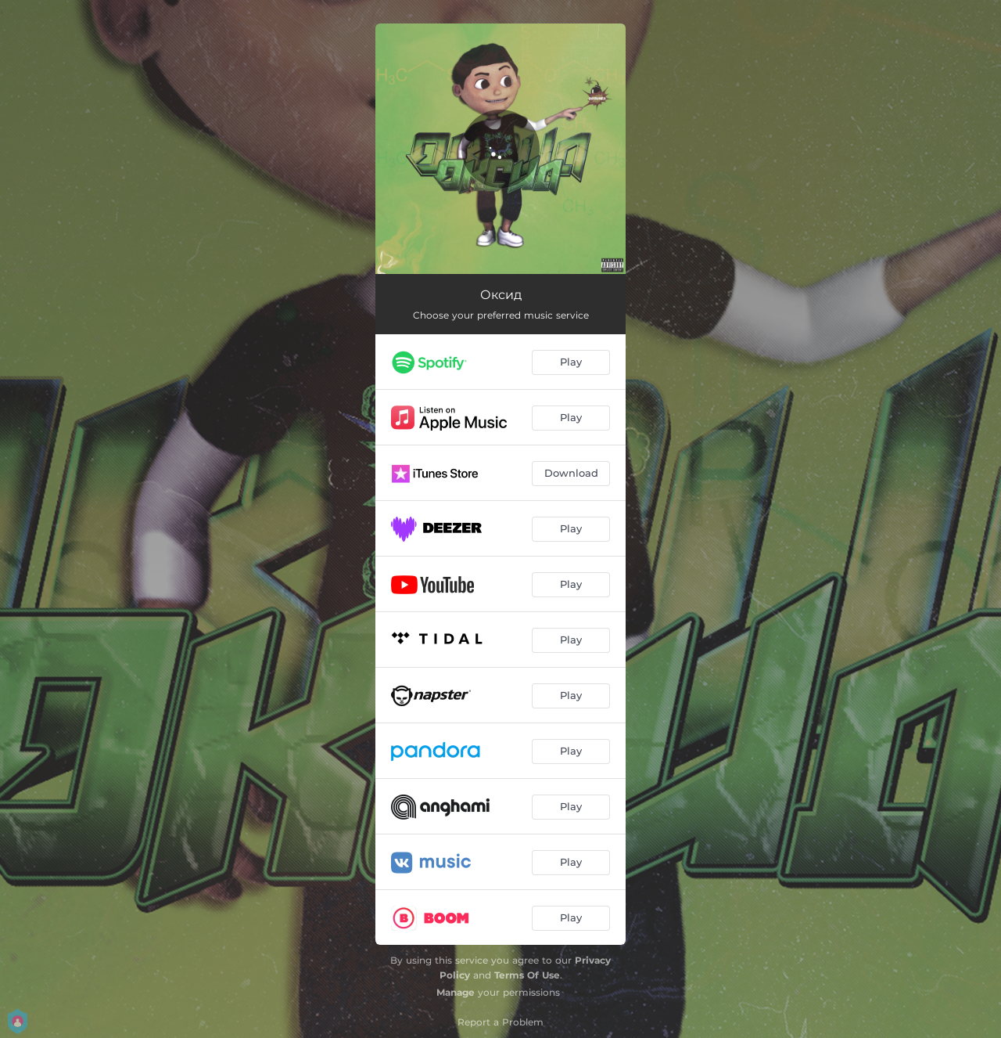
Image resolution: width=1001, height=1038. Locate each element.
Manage (455, 992)
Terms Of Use (527, 975)
